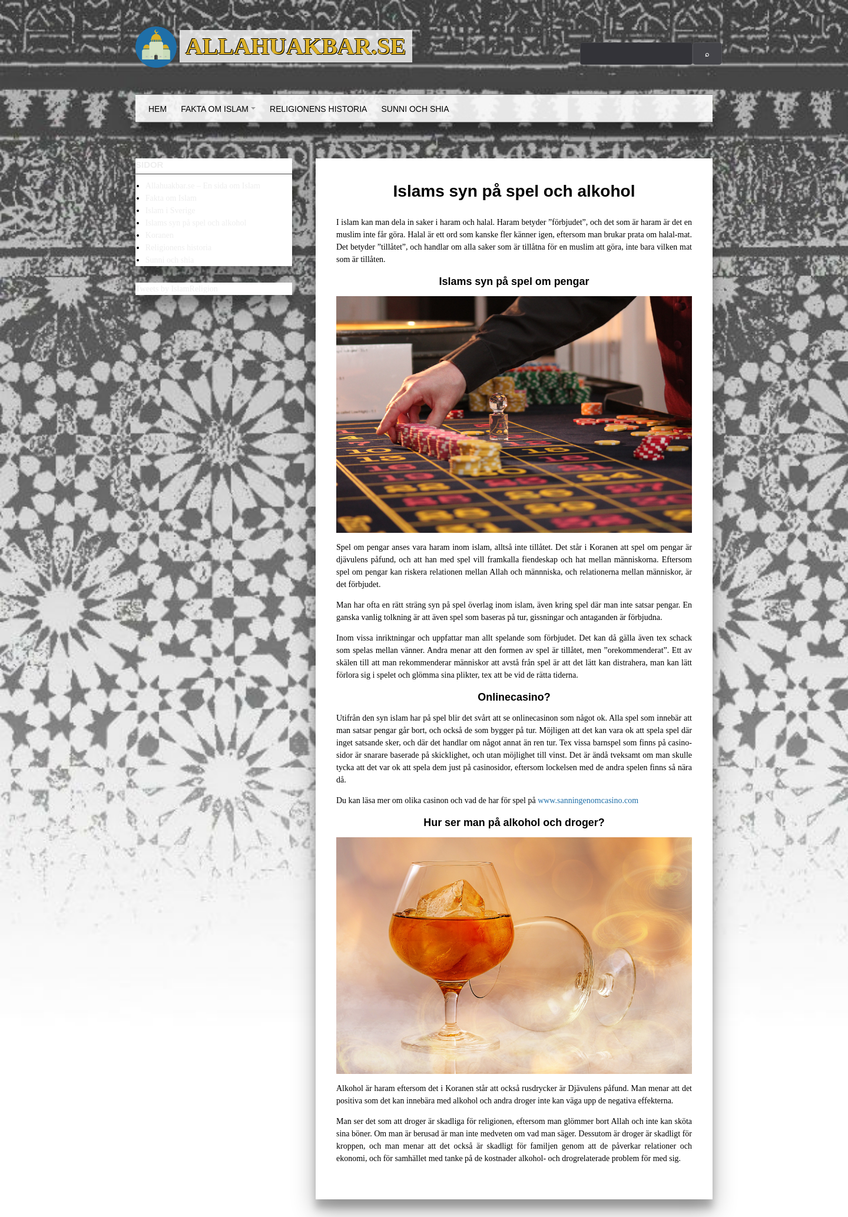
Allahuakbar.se (296, 46)
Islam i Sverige (170, 210)
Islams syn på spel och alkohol (195, 222)
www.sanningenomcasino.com (588, 800)
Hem (157, 109)
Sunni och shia (415, 109)
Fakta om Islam (220, 113)
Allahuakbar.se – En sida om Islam (202, 185)
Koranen (159, 235)
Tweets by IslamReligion (176, 288)
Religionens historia (318, 109)
